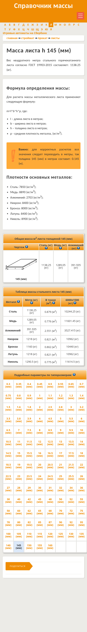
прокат (43, 38)
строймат (27, 38)
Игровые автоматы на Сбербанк (25, 33)
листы (55, 38)
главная (12, 38)
